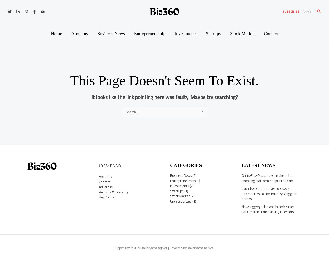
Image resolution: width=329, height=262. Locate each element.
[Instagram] (26, 12)
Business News (111, 33)
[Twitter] (10, 12)
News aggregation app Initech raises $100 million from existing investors (268, 209)
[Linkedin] (18, 12)
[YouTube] (43, 12)
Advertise (106, 187)
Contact (271, 33)
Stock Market (242, 33)
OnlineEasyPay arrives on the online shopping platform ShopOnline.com (267, 178)
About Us (105, 176)
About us (79, 33)
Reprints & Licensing (114, 192)
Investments (186, 33)
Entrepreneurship (149, 33)
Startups (213, 33)
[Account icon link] (308, 11)
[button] (291, 11)
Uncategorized (181, 201)
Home (56, 33)
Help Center (107, 197)
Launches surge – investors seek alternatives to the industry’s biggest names (269, 193)
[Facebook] (34, 12)
